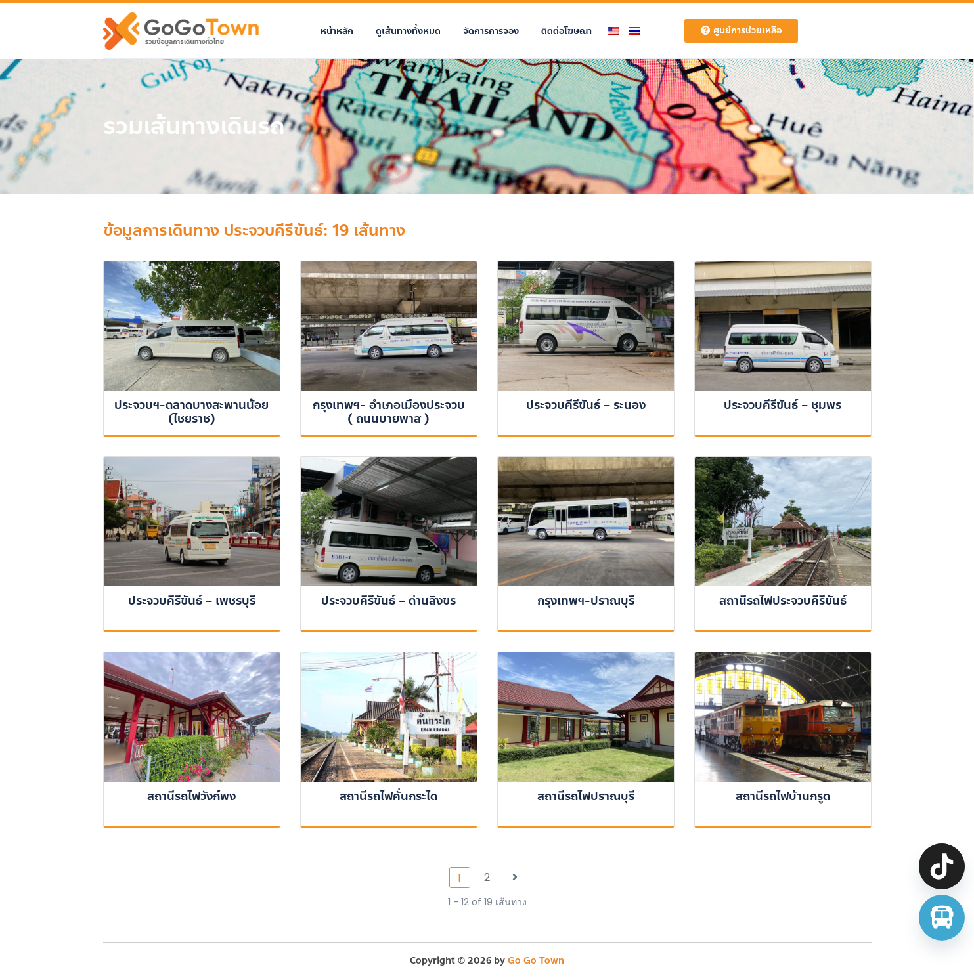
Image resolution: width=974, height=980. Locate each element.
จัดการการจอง (491, 31)
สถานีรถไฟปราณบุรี (585, 796)
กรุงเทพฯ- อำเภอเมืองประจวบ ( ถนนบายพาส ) (389, 412)
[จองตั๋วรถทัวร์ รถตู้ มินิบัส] (942, 918)
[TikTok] (942, 866)
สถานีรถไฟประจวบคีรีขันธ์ (783, 600)
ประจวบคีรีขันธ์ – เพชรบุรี (191, 600)
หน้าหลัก (337, 31)
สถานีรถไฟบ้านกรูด (783, 796)
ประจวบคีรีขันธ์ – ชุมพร (782, 405)
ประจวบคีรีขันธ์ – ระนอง (586, 405)
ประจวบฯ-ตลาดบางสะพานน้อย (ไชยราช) (191, 412)
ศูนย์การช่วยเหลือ (741, 30)
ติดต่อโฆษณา (566, 31)
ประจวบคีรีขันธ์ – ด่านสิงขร (388, 600)
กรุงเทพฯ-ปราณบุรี (585, 600)
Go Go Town (536, 961)
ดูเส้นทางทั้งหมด (408, 31)
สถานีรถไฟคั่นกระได (388, 796)
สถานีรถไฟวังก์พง (191, 796)
